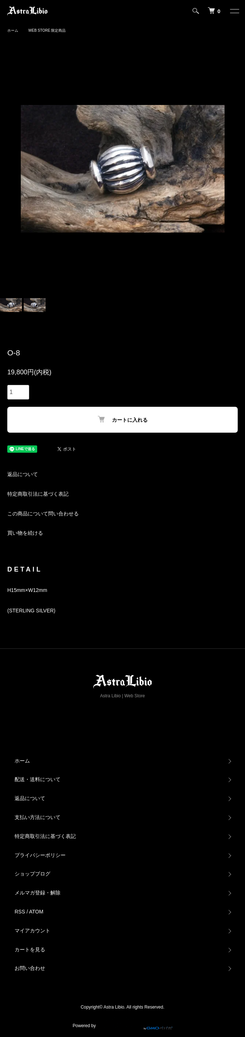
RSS (20, 912)
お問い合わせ (30, 968)
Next (237, 169)
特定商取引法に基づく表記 (38, 494)
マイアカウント (32, 930)
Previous (8, 169)
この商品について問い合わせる (43, 513)
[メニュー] (234, 11)
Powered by (122, 1023)
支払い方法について (38, 817)
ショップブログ (32, 874)
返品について (22, 474)
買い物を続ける (25, 533)
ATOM (36, 912)
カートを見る (30, 949)
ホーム (12, 30)
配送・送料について (38, 779)
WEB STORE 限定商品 (47, 30)
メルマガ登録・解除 (38, 893)
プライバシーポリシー (40, 855)
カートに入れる (123, 419)
